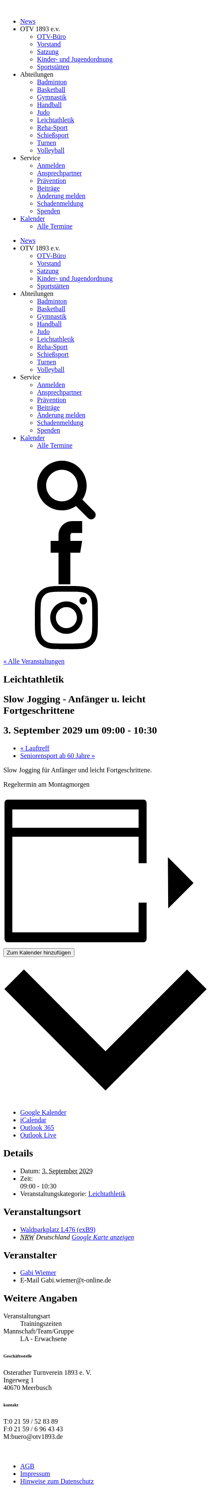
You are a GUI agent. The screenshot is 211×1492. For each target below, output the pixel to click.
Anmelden (51, 165)
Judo (43, 112)
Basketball (51, 89)
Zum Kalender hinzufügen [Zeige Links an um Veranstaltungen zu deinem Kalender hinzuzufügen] (39, 952)
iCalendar (33, 1120)
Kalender (32, 218)
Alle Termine (54, 226)
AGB (27, 1466)
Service (30, 157)
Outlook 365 (37, 1127)
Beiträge (48, 188)
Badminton (52, 82)
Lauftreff (34, 748)
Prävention (51, 180)
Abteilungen (36, 74)
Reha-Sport (52, 127)
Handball (49, 104)
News (27, 21)
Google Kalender (43, 1112)
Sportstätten (53, 66)
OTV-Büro (51, 36)
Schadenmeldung (60, 203)
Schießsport (53, 135)
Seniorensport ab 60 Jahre (57, 755)
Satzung (48, 51)
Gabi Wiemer (38, 1272)
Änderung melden (61, 195)
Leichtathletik (55, 120)
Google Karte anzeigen (102, 1237)
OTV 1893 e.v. (40, 28)
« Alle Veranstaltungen (33, 661)
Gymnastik (51, 97)
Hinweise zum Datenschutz (57, 1481)
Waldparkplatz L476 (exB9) (57, 1229)
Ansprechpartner (59, 173)
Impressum (35, 1473)
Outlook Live (38, 1135)
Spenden (48, 211)
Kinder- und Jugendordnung (75, 59)
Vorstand (49, 44)
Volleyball (50, 150)
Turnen (46, 142)
